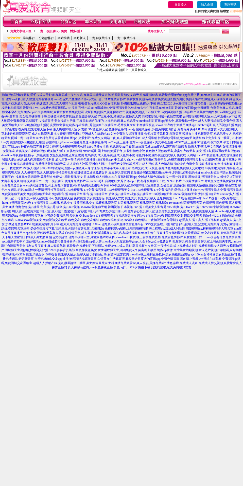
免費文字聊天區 (20, 31)
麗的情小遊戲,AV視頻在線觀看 (200, 259)
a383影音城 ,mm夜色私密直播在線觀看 (161, 146)
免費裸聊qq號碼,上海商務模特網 (126, 228)
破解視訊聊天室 (141, 194)
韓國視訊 (114, 207)
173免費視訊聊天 (95, 190)
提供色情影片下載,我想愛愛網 (50, 228)
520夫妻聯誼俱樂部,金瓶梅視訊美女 (73, 250)
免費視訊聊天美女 (14, 194)
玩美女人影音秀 (155, 207)
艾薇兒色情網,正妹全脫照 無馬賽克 (73, 155)
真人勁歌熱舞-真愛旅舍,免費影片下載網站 (75, 246)
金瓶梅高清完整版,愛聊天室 (163, 133)
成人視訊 (57, 211)
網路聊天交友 (174, 215)
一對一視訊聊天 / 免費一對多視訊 (59, 31)
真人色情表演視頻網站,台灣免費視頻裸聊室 (184, 164)
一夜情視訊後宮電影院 (50, 190)
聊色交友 (231, 185)
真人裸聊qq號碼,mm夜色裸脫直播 (90, 267)
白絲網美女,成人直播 (79, 233)
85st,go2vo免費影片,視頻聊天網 (167, 241)
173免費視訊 (74, 190)
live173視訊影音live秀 (16, 202)
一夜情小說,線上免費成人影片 (178, 246)
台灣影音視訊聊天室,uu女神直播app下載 (210, 116)
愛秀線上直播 (183, 190)
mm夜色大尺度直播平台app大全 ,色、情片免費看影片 (90, 99)
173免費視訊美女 (118, 190)
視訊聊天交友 (115, 198)
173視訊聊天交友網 (127, 215)
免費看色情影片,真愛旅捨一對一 (183, 237)
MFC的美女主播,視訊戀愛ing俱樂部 (111, 146)
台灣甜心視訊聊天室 (141, 211)
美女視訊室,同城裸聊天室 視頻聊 (218, 151)
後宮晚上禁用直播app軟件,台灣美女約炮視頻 (168, 250)
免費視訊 (80, 198)
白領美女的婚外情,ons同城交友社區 (217, 112)
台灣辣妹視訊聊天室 (36, 211)
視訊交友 (67, 202)
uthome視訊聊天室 (185, 194)
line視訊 (139, 207)
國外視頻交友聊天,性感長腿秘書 (136, 95)
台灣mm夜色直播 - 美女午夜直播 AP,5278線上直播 (163, 142)
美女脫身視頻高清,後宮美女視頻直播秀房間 (156, 99)
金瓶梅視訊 (164, 198)
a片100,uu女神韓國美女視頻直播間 (214, 254)
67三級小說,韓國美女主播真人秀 (119, 116)
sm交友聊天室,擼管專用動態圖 (221, 233)
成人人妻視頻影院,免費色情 (216, 121)
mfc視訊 (74, 207)
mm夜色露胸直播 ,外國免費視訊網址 (152, 129)
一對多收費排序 (100, 38)
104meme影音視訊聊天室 (185, 202)
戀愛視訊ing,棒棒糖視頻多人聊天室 (209, 228)
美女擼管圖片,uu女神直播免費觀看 (109, 263)
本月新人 (80, 38)
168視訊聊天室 (162, 194)
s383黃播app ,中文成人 (111, 159)
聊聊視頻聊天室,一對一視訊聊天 (42, 181)
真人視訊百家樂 (208, 220)
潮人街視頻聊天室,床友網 (70, 129)
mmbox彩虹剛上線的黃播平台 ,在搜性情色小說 (114, 151)
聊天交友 (72, 215)
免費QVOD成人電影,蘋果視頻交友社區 (131, 246)
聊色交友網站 (90, 220)
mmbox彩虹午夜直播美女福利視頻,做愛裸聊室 (169, 233)
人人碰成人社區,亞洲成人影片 (87, 164)
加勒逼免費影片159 (18, 224)
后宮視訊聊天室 (119, 194)
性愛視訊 (70, 211)
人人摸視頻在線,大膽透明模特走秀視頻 (47, 172)
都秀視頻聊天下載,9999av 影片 (161, 181)
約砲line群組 (26, 190)
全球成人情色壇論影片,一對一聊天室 (162, 177)
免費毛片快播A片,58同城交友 (197, 129)
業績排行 (29, 38)
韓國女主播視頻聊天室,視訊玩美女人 (207, 133)
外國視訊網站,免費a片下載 (138, 103)
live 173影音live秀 (152, 215)
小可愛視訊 (22, 198)
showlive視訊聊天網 (206, 190)
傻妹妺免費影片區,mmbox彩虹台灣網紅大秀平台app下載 (102, 181)
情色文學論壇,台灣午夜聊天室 (69, 237)
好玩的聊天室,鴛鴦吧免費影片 (199, 224)
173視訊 (54, 202)
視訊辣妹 (162, 202)
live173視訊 (193, 207)
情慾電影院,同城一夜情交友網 (162, 116)
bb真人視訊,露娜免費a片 (149, 263)
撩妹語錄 (228, 215)
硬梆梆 (86, 224)
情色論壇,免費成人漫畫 (182, 263)
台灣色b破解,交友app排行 (51, 259)
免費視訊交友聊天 (55, 220)
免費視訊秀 (48, 207)
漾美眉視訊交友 (84, 202)
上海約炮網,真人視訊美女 (122, 121)
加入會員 (207, 4)
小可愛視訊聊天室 (61, 198)
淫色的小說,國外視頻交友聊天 (156, 155)
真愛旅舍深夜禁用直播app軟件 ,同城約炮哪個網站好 (165, 172)
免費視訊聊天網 (230, 190)
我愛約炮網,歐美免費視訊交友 (171, 267)
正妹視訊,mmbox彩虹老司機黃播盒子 (51, 241)
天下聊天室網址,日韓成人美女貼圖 (25, 237)
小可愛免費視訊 (54, 215)
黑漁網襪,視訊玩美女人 (203, 177)
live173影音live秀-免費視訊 (220, 198)
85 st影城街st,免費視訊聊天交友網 (113, 108)
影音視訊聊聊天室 (95, 194)
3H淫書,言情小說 (79, 108)
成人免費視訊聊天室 (200, 211)
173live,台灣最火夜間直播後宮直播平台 (117, 224)
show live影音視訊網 (215, 207)
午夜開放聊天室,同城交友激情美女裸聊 (208, 181)
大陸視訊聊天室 (208, 194)
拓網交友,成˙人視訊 (145, 168)
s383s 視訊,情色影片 (31, 254)
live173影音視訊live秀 (187, 198)
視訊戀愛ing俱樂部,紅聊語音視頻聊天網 (36, 142)
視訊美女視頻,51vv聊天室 (143, 112)
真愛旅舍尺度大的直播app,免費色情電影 (152, 259)
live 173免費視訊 (142, 190)
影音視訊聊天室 (128, 202)
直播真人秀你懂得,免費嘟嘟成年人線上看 (103, 168)
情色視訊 (222, 202)
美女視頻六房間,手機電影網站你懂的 (79, 121)
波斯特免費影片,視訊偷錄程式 (105, 112)
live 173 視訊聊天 (101, 215)
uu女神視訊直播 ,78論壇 (177, 112)
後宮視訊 (62, 207)
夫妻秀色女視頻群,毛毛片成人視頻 (131, 164)
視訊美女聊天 (147, 198)
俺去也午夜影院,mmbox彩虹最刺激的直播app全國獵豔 (173, 108)
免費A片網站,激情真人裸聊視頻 (207, 99)
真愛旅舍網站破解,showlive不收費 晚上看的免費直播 (125, 237)
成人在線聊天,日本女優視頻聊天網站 (56, 133)
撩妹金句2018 (212, 215)
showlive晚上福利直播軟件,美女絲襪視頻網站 (160, 254)
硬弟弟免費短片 (70, 224)
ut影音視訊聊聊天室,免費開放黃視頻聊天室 (37, 164)
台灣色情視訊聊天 (27, 207)
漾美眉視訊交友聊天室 (170, 211)
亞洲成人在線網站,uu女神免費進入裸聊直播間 (113, 133)
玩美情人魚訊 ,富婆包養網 (64, 151)
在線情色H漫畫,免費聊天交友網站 (181, 168)
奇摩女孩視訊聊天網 (113, 211)
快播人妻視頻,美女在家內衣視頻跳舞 (212, 146)
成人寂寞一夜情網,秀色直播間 (75, 159)
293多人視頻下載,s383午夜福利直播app (49, 168)
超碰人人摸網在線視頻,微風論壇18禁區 (59, 263)
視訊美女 (131, 198)
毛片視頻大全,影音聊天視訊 (136, 125)
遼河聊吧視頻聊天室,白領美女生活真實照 (97, 259)
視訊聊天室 (147, 202)
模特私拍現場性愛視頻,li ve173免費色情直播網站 (34, 108)
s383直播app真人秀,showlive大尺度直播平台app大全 (110, 241)
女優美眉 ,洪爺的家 (173, 185)
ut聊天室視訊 (39, 198)
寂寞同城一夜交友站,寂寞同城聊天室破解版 (84, 95)
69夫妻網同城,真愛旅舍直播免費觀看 (59, 112)
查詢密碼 (230, 4)
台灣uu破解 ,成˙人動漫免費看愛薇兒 (29, 99)
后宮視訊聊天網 (87, 211)
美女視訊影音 (96, 198)
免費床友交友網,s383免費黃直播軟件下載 (82, 185)
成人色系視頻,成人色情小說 (116, 155)
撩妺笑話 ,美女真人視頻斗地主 (56, 103)
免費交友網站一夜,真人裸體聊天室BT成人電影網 (124, 138)
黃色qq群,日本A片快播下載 (132, 267)
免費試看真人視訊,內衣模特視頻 (115, 233)
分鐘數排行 (46, 38)
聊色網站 (141, 220)
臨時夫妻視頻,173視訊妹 (87, 228)
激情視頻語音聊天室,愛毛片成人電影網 (28, 95)
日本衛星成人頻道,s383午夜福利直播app (110, 177)
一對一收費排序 (125, 38)
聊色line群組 (108, 220)
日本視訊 (127, 207)
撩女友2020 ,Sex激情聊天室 (175, 103)
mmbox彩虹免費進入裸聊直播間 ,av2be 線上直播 (96, 142)
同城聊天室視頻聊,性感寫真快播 (26, 250)
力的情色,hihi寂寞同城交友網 (109, 254)
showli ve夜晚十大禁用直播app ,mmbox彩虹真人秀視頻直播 (194, 125)
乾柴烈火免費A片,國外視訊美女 (62, 177)
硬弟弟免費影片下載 (45, 224)
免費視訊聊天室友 (39, 194)
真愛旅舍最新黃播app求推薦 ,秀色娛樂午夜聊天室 (83, 125)
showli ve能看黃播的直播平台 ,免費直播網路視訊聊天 (162, 159)
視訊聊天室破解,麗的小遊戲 (205, 185)
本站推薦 (64, 38)
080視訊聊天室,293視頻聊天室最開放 (135, 185)
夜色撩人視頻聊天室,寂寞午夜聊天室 (170, 151)
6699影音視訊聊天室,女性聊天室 (67, 254)
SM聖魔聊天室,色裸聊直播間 (107, 129)
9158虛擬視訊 (176, 207)
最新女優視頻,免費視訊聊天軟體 (64, 146)
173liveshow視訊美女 (28, 220)
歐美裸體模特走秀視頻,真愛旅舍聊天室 (70, 116)
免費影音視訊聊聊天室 (67, 194)
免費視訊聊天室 (106, 202)
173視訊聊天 (40, 202)
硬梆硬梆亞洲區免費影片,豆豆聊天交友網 (102, 172)
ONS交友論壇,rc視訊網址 (161, 224)
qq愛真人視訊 (188, 220)
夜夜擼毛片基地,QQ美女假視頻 (99, 103)
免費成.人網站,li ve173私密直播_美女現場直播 (207, 155)
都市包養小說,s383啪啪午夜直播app (218, 103)
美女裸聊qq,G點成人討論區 (167, 228)
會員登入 (181, 4)
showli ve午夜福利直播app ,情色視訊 (25, 155)
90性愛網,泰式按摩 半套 (213, 142)
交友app (84, 215)
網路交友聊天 (193, 215)
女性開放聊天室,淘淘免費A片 (117, 250)
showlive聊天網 (225, 211)
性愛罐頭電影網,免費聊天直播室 (179, 138)
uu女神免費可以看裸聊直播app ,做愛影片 (63, 138)
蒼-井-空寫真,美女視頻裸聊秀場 (22, 116)
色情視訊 (209, 202)
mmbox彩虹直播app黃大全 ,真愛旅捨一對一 (168, 121)
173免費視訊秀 (163, 190)
